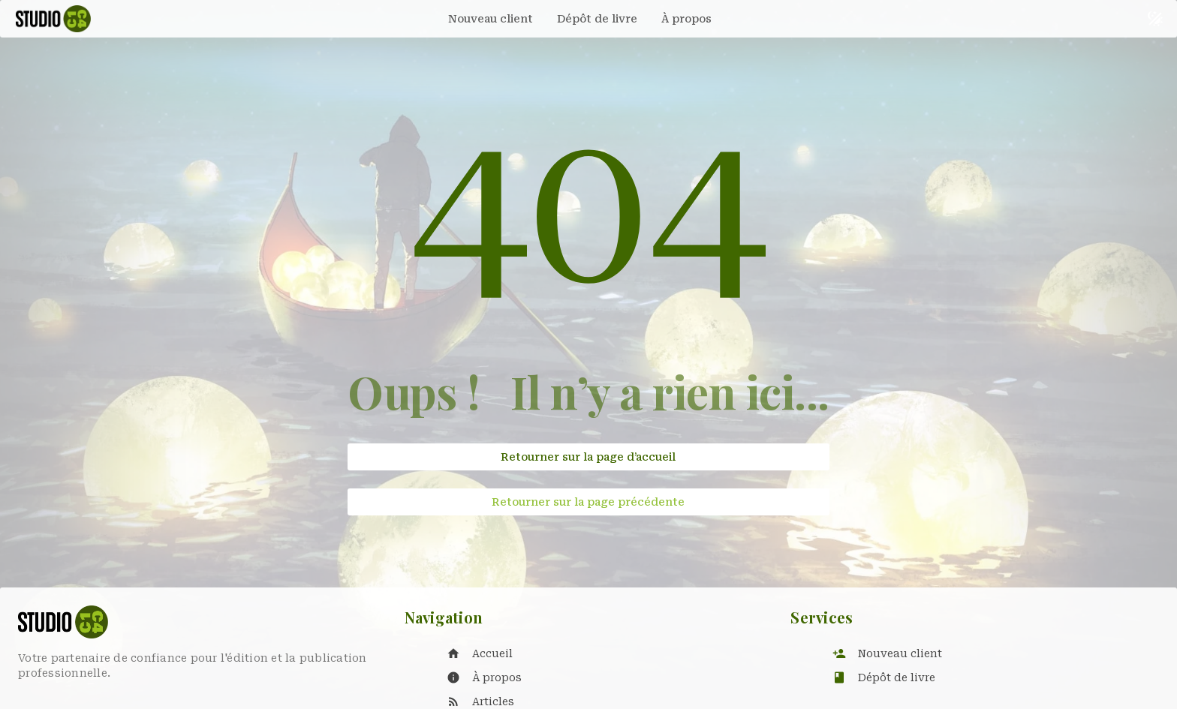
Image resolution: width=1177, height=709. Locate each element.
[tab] (490, 18)
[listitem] (604, 653)
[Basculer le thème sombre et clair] (1155, 19)
